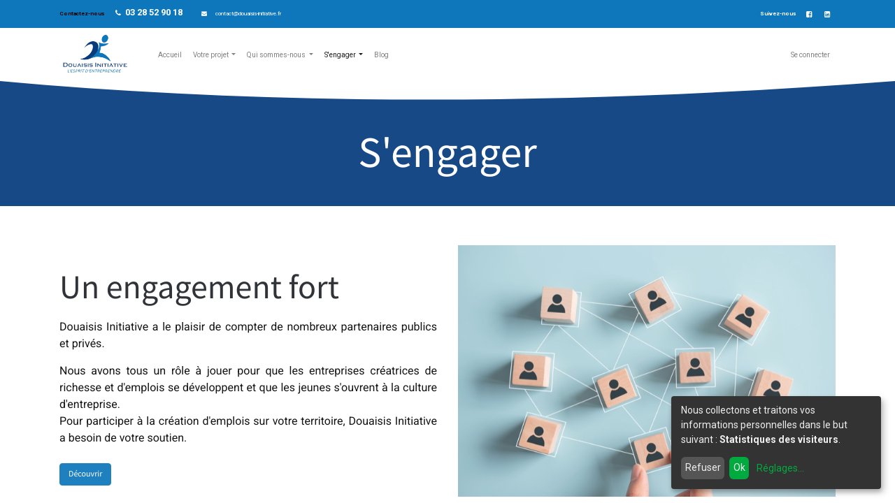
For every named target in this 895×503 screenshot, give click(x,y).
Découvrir (85, 474)
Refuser (703, 467)
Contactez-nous (82, 13)
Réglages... (780, 468)
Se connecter (810, 55)
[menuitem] (169, 55)
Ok (739, 467)
